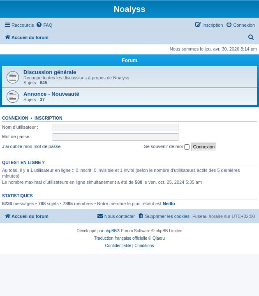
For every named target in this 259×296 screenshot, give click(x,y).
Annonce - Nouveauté (51, 94)
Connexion (15, 118)
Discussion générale (49, 72)
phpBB (110, 231)
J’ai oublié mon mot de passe (31, 146)
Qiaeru (159, 238)
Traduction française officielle (120, 238)
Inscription (48, 118)
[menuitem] (44, 25)
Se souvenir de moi (166, 147)
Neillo (169, 203)
